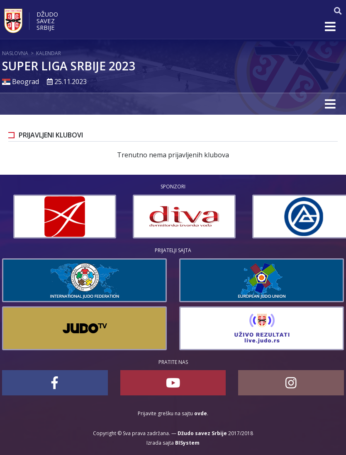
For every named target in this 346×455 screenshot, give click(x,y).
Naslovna (15, 53)
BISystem (187, 442)
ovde (200, 413)
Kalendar (48, 53)
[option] (137, 216)
